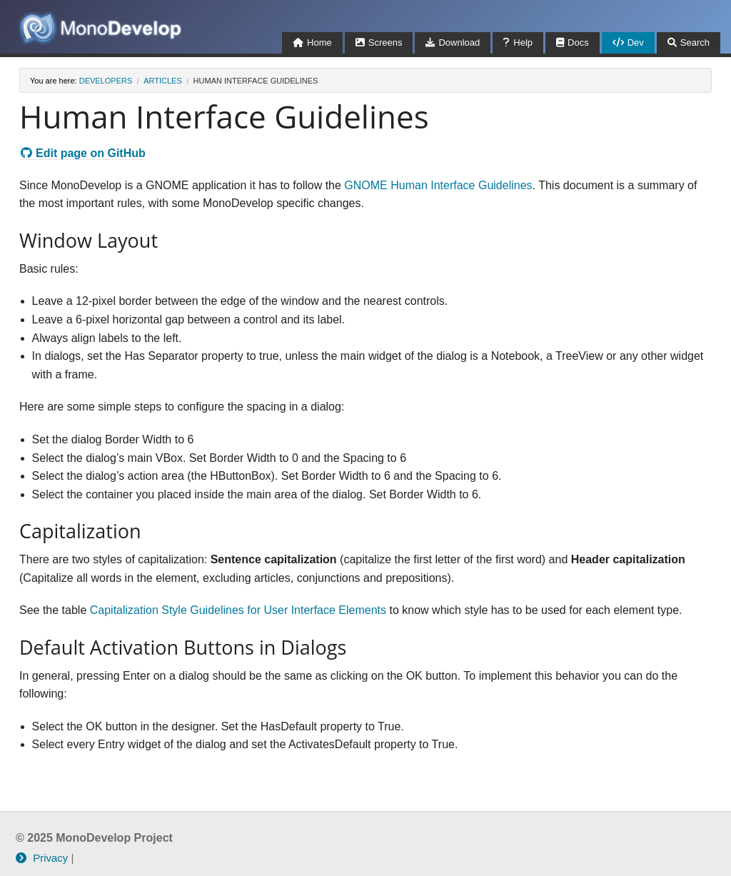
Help (518, 42)
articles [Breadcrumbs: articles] (162, 80)
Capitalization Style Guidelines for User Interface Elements (238, 610)
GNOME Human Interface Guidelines (438, 185)
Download (452, 42)
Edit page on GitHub (83, 153)
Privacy (42, 858)
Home (312, 42)
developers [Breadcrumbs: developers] (106, 80)
